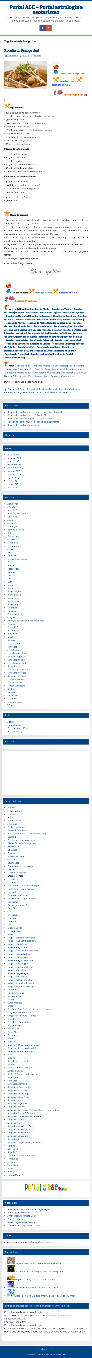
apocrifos (11, 523)
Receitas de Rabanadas (49, 319)
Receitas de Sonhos (73, 319)
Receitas (63, 81)
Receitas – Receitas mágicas (21, 1051)
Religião (11, 1058)
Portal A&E (12, 627)
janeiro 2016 (13, 461)
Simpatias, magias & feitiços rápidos (49, 365)
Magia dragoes (14, 591)
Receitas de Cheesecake (67, 340)
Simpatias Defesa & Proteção (21, 1113)
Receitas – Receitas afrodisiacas (23, 1045)
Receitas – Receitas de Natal (21, 1048)
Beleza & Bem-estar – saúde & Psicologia (27, 833)
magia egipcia (14, 595)
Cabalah (11, 859)
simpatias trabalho (16, 685)
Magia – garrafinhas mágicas (21, 937)
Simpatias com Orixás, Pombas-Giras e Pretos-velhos (33, 1110)
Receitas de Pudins (25, 319)
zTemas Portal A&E (16, 1175)
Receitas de (53, 323)
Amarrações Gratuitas (18, 513)
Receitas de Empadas (50, 337)
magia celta (13, 588)
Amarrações (58, 369)
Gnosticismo (13, 915)
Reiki (9, 1054)
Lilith (9, 582)
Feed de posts (14, 725)
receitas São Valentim (60, 392)
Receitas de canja (51, 330)
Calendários (13, 863)
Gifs (9, 562)
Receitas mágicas (63, 326)
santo (23, 157)
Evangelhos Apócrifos (18, 905)
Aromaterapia (14, 820)
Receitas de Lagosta (50, 312)
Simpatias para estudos (18, 1132)
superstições (13, 695)
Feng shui (12, 555)
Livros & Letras (14, 928)
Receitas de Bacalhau (64, 316)
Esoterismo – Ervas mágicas (21, 889)
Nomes (11, 999)
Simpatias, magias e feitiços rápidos (24, 1142)
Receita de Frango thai (21, 51)
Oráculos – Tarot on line (19, 1022)
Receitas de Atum (23, 351)
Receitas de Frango (13, 392)
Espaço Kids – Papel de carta (21, 898)
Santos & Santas (15, 1071)
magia (10, 585)
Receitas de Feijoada (41, 340)
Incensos (11, 575)
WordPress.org (14, 731)
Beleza (10, 533)
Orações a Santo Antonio (19, 1012)
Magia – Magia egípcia (18, 963)
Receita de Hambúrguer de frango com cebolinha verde (35, 412)
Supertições (13, 1152)
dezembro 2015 (15, 464)
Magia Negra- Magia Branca (21, 1222)
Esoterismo (12, 882)
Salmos (11, 640)
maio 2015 (12, 487)
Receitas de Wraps (43, 351)
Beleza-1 (11, 837)
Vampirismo (13, 1165)
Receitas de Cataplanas (75, 330)
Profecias (11, 1038)
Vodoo (10, 1168)
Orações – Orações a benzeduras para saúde (29, 1009)
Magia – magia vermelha (19, 980)
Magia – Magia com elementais (22, 950)
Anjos (27, 365)
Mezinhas (19, 365)
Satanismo (12, 1077)
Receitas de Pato (26, 347)
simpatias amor (14, 650)
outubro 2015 (13, 471)
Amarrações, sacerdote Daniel (22, 1216)
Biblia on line (13, 846)
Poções (11, 624)
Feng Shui (12, 908)
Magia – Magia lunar (17, 970)
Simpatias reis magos (17, 676)
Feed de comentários (17, 728)
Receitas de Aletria (37, 323)
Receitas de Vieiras (61, 309)
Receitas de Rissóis (27, 337)
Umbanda (12, 1162)
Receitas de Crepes (40, 344)
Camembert (13, 389)
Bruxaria (11, 853)
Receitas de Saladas (39, 316)
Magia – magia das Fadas (19, 954)
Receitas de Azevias (15, 323)
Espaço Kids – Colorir (17, 895)
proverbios (12, 633)
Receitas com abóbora (29, 330)
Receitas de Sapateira (26, 312)
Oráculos (11, 1019)
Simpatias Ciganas (16, 656)
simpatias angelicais (17, 653)
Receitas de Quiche (38, 333)
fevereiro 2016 (14, 458)
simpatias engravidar (17, 663)
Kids (9, 578)
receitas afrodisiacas (70, 389)
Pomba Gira (13, 1028)
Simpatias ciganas (74, 369)
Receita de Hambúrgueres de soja (24, 425)
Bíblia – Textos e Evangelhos (21, 843)
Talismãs (11, 698)
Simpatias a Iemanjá (65, 372)
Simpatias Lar (14, 1123)
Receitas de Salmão (65, 351)
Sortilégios (12, 1149)
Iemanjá (11, 572)
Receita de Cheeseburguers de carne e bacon (30, 418)
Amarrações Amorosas (18, 1212)
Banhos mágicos (15, 529)
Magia (10, 934)
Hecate (11, 565)
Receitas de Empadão (16, 354)
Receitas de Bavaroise (16, 344)
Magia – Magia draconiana (20, 960)
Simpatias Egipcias (16, 1119)
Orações (11, 617)
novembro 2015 (15, 467)
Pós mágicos (13, 630)
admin (26, 55)
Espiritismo (12, 902)
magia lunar (13, 601)
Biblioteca (12, 850)
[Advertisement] (46, 773)
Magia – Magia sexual (18, 976)
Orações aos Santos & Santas (21, 1015)
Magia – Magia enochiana (19, 967)
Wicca (10, 705)
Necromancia (14, 996)
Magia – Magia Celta (17, 947)
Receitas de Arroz (23, 326)
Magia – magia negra (17, 973)
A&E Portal (12, 504)
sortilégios (12, 692)
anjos (10, 520)
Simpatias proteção (16, 673)
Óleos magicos (14, 614)
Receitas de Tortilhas (60, 333)
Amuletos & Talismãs (45, 372)
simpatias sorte (14, 682)
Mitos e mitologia (15, 993)
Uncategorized (14, 702)
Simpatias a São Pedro (18, 1097)
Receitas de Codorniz (63, 344)
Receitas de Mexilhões (48, 347)
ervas (10, 549)
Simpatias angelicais (39, 376)
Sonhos (11, 689)
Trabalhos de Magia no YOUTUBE (23, 1225)
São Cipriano (13, 643)
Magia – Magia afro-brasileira (21, 941)
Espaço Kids (13, 892)
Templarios (12, 1159)
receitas (37, 55)
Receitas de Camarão (16, 316)
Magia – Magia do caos (18, 957)
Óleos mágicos (14, 1002)
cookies (11, 539)
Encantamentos (25, 369)
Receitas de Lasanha (41, 354)
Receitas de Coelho (15, 333)
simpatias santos (15, 679)
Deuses (11, 869)
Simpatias (12, 647)
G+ (53, 1349)
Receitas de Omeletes (16, 340)
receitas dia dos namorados (36, 392)
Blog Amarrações (15, 1219)
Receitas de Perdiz (62, 354)
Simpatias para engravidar (20, 1129)
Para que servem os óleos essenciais (25, 620)
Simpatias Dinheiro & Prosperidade (24, 1116)
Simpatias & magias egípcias (18, 372)
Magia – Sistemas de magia (20, 986)
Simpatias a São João (17, 1090)
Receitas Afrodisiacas (75, 95)
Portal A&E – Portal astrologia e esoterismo (46, 9)
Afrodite (11, 507)
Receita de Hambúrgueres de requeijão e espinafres (33, 422)
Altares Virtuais (14, 811)
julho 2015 (12, 480)
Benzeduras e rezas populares (22, 840)
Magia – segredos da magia (20, 983)
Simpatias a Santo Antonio (20, 1087)
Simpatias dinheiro (16, 660)
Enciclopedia (13, 879)
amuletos (12, 517)
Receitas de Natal (43, 326)
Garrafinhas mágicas (17, 559)
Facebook (42, 1349)
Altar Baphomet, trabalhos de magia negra (28, 1209)
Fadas (10, 552)
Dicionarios (12, 542)
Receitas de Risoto (39, 309)
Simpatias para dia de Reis (20, 1126)
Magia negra (13, 604)
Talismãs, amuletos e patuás (21, 1155)
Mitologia (11, 611)
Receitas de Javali (14, 357)
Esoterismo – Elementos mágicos (23, 885)
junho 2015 (12, 484)
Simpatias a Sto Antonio (62, 376)
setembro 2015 (14, 474)
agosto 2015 (13, 477)
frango (23, 389)
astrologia (12, 526)
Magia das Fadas (76, 365)
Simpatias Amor (42, 369)
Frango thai (32, 389)
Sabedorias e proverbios (19, 1061)
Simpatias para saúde (17, 1136)
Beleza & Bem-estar (17, 830)
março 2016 (13, 454)
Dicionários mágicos (17, 872)
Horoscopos (11, 369)
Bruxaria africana (15, 856)
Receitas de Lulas (72, 337)
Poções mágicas (15, 1025)
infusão (66, 244)
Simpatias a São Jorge (18, 1093)
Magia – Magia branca (18, 944)
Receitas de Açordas (73, 312)
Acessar (11, 722)
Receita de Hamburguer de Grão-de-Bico (27, 415)
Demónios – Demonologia (20, 866)
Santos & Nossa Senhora (19, 1067)
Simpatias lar (13, 666)
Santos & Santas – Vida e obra (22, 1074)
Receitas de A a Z (61, 85)
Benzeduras (13, 536)
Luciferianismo (14, 931)
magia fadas (13, 598)
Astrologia (12, 824)
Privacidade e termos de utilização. (23, 1325)
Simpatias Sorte (15, 1139)
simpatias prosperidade (18, 669)
